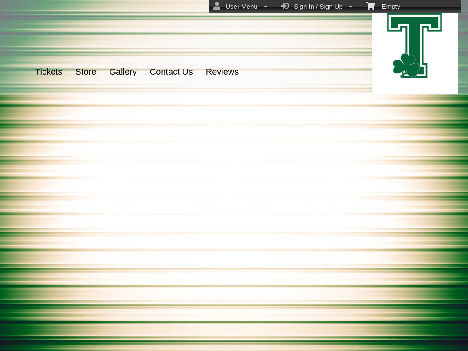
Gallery (122, 71)
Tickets (49, 71)
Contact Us (171, 71)
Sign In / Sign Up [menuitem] (317, 6)
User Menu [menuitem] (240, 6)
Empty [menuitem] (383, 5)
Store (86, 71)
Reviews (222, 71)
